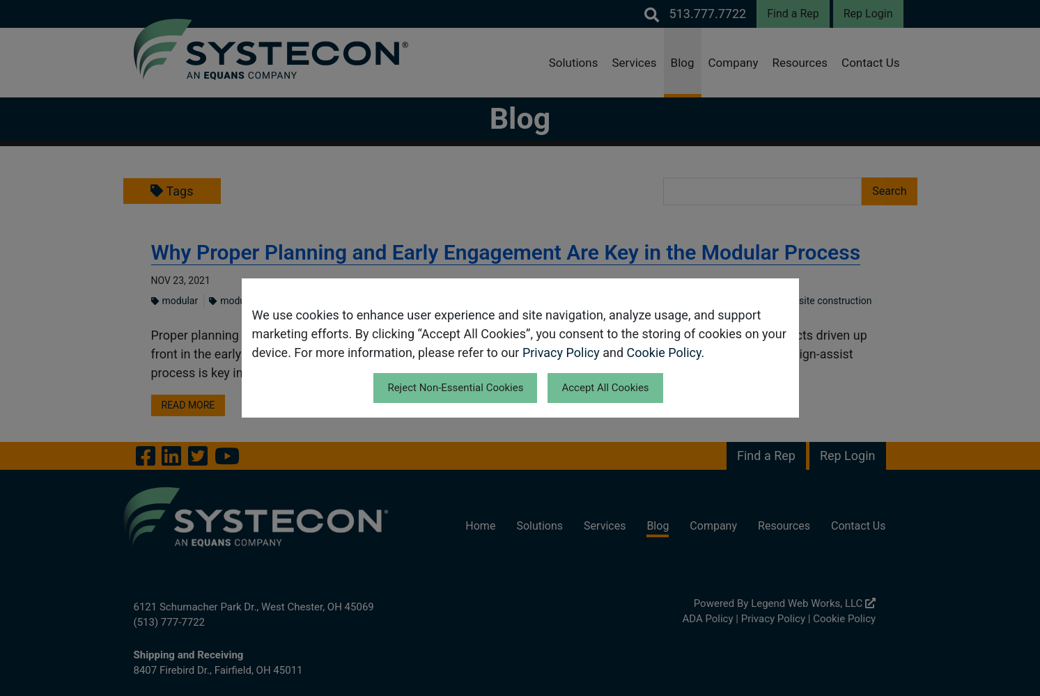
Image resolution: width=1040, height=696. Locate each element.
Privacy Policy (561, 352)
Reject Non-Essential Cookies (455, 387)
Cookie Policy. (666, 352)
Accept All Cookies (605, 387)
